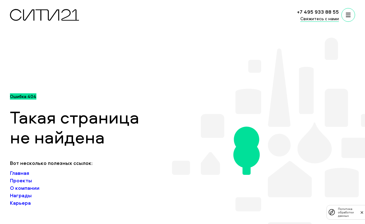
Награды (21, 195)
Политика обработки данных (346, 212)
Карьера (20, 202)
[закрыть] (362, 212)
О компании (24, 187)
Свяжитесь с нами (319, 18)
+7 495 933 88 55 (318, 11)
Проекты (21, 180)
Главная (19, 173)
